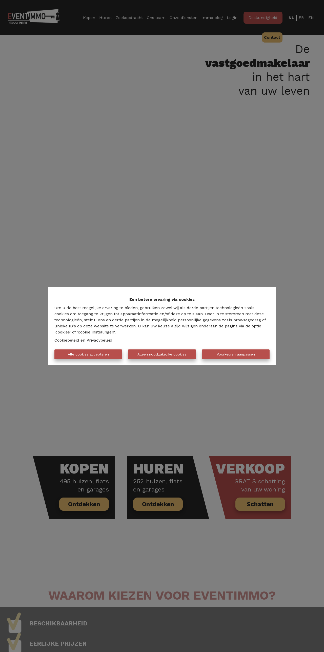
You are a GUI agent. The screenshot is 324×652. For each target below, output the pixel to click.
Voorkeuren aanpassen (236, 354)
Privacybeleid (99, 340)
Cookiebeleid (66, 340)
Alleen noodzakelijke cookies (161, 354)
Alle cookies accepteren (88, 354)
